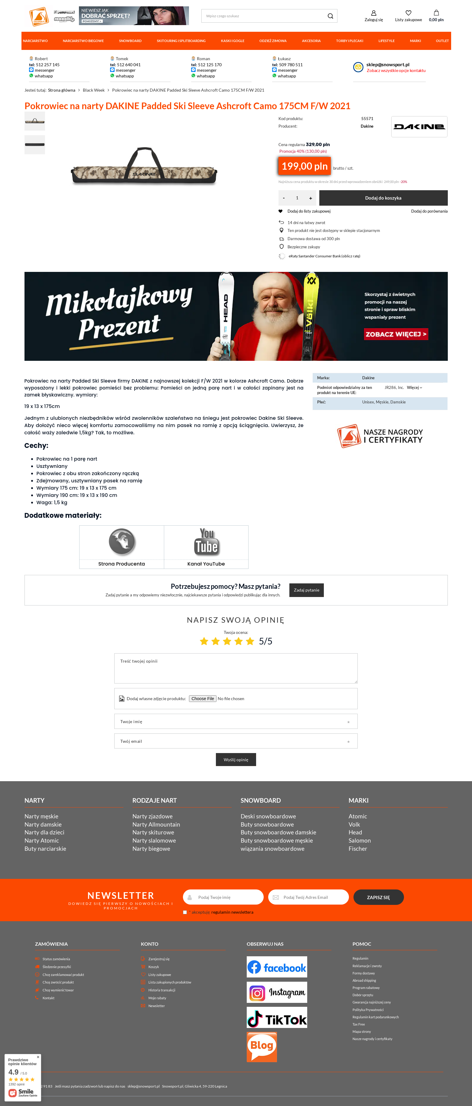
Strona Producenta (121, 563)
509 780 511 (291, 64)
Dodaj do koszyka (383, 198)
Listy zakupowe (408, 19)
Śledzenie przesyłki (57, 967)
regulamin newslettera (232, 912)
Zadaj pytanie (306, 589)
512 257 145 (48, 64)
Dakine (367, 126)
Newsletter (156, 1006)
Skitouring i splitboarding (181, 41)
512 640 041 (129, 64)
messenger (45, 70)
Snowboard (130, 41)
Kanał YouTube (206, 563)
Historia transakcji (161, 990)
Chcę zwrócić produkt (58, 982)
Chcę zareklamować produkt (63, 975)
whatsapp (44, 75)
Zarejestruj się (159, 959)
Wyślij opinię (236, 759)
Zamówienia (51, 944)
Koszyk (153, 967)
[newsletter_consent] (185, 912)
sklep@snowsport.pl (387, 64)
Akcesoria (311, 41)
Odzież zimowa (273, 41)
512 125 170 (209, 64)
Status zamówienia (56, 959)
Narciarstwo (35, 41)
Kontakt (48, 998)
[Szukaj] (330, 16)
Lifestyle (387, 41)
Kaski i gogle (232, 41)
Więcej (413, 387)
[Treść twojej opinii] (235, 668)
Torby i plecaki (349, 41)
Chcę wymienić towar (58, 990)
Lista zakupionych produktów (169, 982)
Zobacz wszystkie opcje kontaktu (396, 70)
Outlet (442, 41)
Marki (415, 41)
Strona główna (61, 90)
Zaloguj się (374, 19)
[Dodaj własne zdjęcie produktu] (230, 698)
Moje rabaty (157, 998)
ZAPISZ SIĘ (378, 897)
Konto (149, 944)
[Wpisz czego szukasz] (269, 16)
